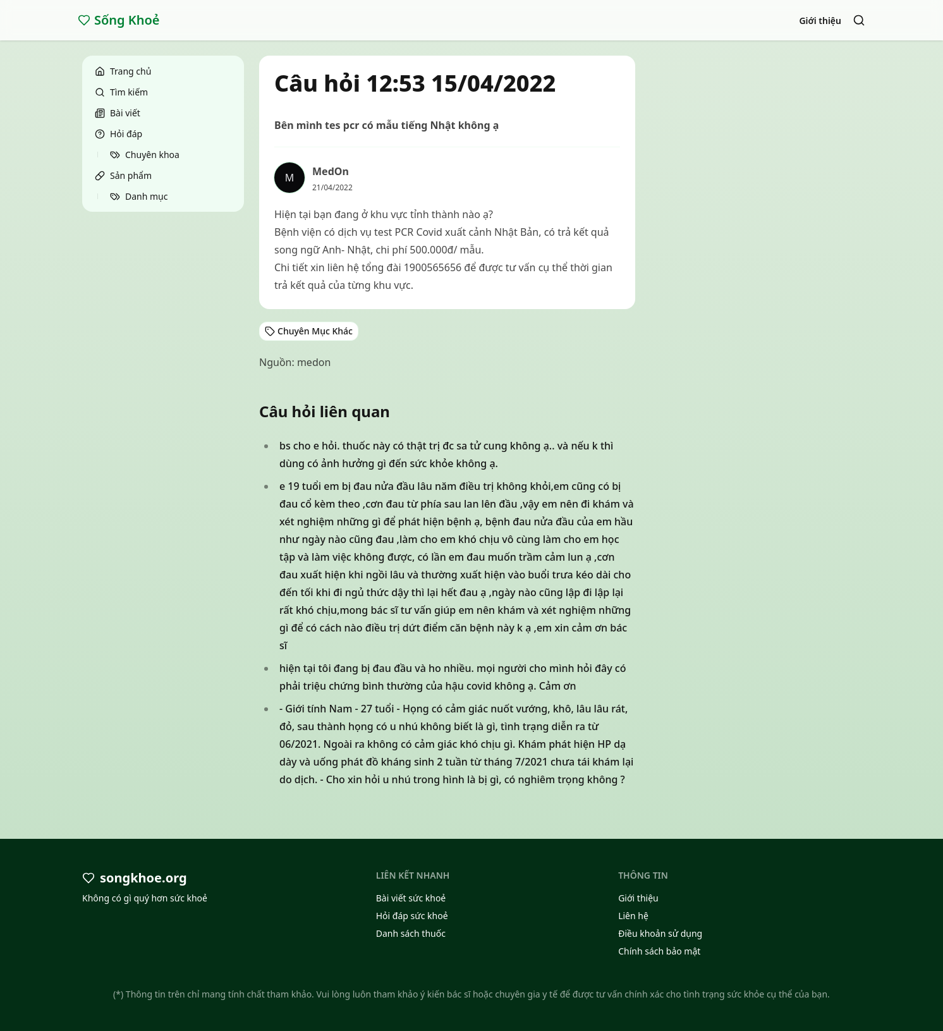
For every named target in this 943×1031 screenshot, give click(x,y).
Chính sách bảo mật (659, 951)
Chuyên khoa (144, 155)
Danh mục (138, 196)
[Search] (859, 20)
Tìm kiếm (121, 92)
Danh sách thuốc (411, 933)
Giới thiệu (820, 21)
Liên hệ (633, 916)
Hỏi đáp (118, 134)
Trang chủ (123, 71)
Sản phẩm (123, 175)
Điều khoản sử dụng (660, 933)
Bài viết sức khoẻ (411, 898)
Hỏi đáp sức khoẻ (412, 916)
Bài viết (117, 113)
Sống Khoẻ (119, 19)
